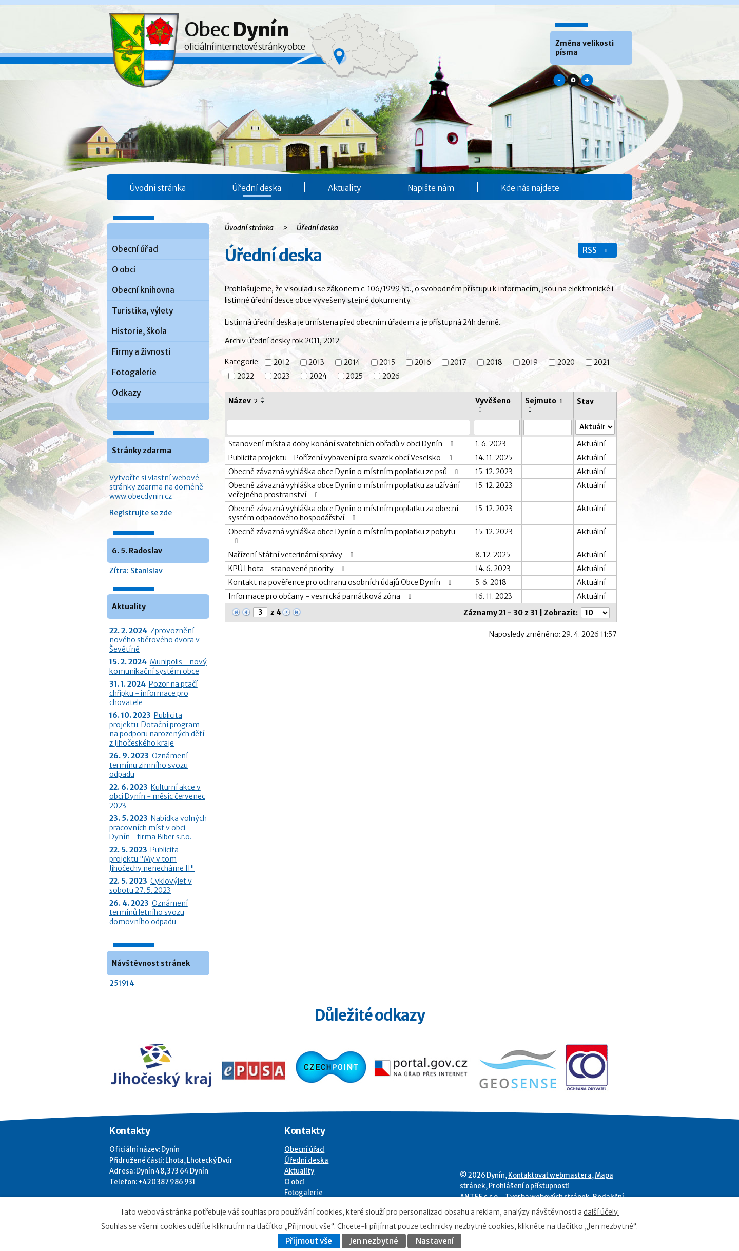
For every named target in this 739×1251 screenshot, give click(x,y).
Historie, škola (139, 331)
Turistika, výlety (142, 311)
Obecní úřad (135, 249)
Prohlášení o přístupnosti (529, 1186)
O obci (124, 270)
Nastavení (435, 1241)
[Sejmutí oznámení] (547, 427)
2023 (281, 376)
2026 (391, 376)
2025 (354, 376)
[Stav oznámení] (595, 427)
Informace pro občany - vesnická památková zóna (321, 596)
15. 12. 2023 (494, 471)
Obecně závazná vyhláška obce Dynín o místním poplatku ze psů (344, 471)
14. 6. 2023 (493, 568)
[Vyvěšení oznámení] (497, 427)
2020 (566, 362)
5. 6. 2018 (491, 582)
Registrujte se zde (140, 512)
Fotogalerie (134, 372)
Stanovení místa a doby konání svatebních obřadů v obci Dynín (342, 443)
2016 (423, 362)
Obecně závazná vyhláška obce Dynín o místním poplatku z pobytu (341, 536)
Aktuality (344, 188)
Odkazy (126, 393)
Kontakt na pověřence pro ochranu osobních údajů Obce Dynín (341, 582)
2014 (352, 362)
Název (243, 400)
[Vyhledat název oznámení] (348, 427)
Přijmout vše (308, 1241)
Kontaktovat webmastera (550, 1175)
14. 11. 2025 (493, 457)
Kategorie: (242, 361)
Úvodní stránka (158, 188)
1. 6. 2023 (490, 443)
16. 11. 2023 (493, 596)
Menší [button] (559, 80)
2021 (602, 362)
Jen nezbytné (373, 1241)
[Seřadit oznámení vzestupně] (263, 398)
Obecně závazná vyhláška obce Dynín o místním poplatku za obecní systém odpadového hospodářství (343, 513)
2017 (458, 362)
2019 (529, 362)
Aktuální (591, 443)
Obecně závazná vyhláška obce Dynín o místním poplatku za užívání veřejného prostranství (344, 490)
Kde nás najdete (530, 188)
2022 (245, 376)
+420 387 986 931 (167, 1182)
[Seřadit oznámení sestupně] (263, 402)
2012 (281, 362)
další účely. (601, 1212)
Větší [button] (587, 80)
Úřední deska (256, 188)
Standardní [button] (573, 80)
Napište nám (430, 188)
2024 (318, 376)
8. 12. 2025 (492, 554)
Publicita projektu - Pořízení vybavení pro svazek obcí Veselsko (341, 457)
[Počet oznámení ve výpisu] (595, 612)
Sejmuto (543, 400)
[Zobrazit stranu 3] (260, 612)
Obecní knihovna (143, 290)
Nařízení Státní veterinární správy (292, 554)
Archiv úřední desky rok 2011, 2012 (282, 340)
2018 (494, 362)
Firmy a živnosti (141, 352)
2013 (316, 362)
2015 (387, 362)
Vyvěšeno (493, 400)
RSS (595, 250)
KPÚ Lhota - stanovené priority (288, 568)
